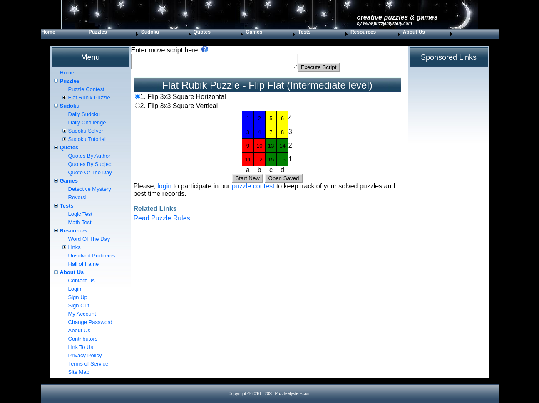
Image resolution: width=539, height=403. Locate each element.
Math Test (80, 222)
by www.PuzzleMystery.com (384, 23)
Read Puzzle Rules (162, 220)
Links (74, 247)
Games (254, 32)
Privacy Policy (85, 355)
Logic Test (80, 214)
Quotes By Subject (90, 164)
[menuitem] (64, 34)
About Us (414, 32)
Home (48, 32)
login (164, 188)
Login (75, 289)
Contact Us (81, 280)
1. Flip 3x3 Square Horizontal (183, 99)
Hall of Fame (83, 264)
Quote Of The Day (90, 172)
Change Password (90, 322)
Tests (304, 32)
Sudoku (150, 32)
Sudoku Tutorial (87, 139)
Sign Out (78, 305)
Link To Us (80, 347)
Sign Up (77, 297)
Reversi (77, 197)
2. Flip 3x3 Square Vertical (179, 108)
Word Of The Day (89, 239)
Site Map (78, 372)
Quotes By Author (89, 156)
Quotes (201, 32)
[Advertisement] (267, 289)
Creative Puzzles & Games (397, 17)
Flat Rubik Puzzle (89, 97)
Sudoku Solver (86, 131)
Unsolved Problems (91, 255)
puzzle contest (253, 188)
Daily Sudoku (84, 114)
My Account (82, 314)
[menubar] (248, 34)
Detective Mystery (89, 189)
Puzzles (98, 32)
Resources (363, 32)
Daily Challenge (87, 122)
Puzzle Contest (86, 89)
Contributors (83, 339)
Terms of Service (88, 364)
